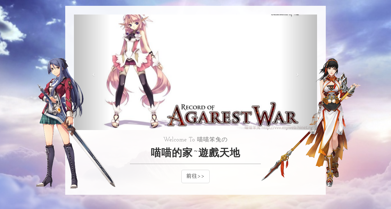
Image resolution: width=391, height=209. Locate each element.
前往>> (195, 176)
